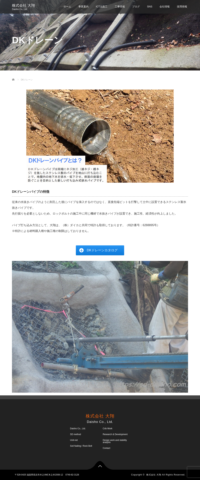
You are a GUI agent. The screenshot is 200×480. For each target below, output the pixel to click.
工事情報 (120, 6)
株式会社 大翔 (23, 5)
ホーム (67, 6)
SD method (75, 434)
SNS (149, 6)
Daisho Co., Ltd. (78, 428)
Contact (106, 448)
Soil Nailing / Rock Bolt (81, 446)
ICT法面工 (102, 6)
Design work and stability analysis (115, 441)
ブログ (136, 6)
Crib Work (107, 428)
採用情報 (182, 6)
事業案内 (83, 6)
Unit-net (74, 440)
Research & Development (115, 434)
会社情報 (165, 6)
